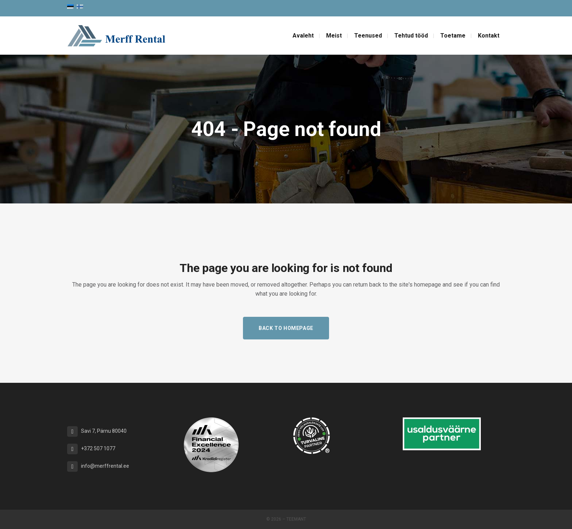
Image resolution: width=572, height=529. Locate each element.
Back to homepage (286, 328)
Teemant (296, 519)
